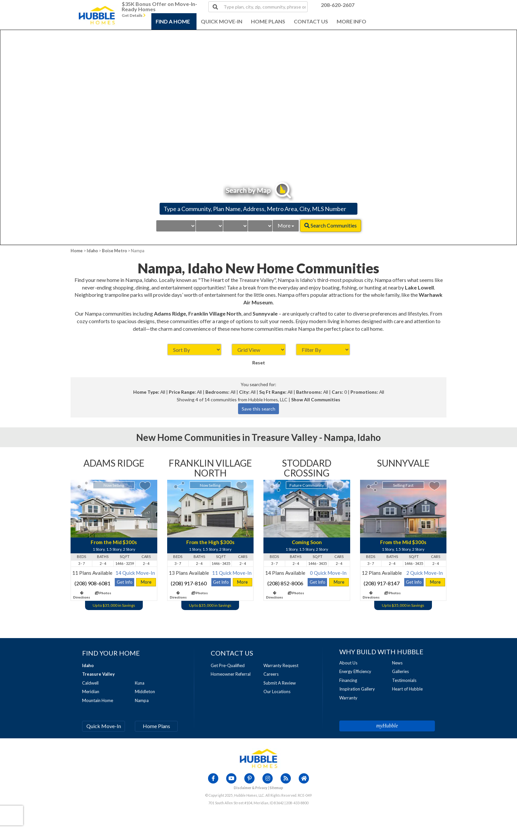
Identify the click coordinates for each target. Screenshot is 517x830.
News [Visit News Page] (397, 662)
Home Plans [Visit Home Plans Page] (156, 726)
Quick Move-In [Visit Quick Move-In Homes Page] (103, 726)
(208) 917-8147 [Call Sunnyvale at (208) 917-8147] (382, 583)
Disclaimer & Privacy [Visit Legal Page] (250, 788)
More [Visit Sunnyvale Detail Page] (435, 582)
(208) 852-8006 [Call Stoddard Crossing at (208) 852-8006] (285, 583)
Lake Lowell (419, 287)
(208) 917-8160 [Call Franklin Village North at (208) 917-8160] (189, 583)
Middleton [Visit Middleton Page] (145, 691)
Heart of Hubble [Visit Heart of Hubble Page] (407, 689)
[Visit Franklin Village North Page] (210, 469)
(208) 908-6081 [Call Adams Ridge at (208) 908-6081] (92, 583)
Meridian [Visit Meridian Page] (90, 691)
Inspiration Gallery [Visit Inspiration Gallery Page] (357, 689)
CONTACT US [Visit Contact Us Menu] (311, 21)
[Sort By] (194, 349)
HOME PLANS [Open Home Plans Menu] (268, 21)
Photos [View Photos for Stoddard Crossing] (296, 593)
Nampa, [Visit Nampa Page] (340, 437)
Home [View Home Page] (77, 250)
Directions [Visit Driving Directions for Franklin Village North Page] (178, 595)
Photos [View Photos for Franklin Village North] (200, 593)
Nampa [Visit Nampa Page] (142, 700)
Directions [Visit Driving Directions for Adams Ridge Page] (81, 595)
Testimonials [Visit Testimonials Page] (404, 680)
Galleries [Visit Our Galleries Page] (400, 671)
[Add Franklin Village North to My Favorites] (241, 485)
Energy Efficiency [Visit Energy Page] (355, 671)
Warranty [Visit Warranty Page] (348, 697)
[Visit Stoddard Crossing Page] (306, 469)
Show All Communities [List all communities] (315, 399)
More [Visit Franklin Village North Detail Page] (242, 582)
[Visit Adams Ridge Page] (114, 464)
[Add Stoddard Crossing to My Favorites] (337, 485)
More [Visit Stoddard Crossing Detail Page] (339, 582)
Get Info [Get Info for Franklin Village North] (221, 582)
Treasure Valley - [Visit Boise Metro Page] (288, 437)
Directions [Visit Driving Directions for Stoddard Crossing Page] (274, 595)
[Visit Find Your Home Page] (111, 653)
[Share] (82, 486)
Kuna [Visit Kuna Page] (139, 683)
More (286, 225)
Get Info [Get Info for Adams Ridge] (125, 582)
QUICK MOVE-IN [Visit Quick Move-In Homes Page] (221, 21)
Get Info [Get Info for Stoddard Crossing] (317, 582)
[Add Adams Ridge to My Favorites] (144, 485)
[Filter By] (323, 349)
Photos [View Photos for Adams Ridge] (103, 593)
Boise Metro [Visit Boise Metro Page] (114, 250)
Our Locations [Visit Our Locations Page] (276, 691)
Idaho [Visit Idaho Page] (92, 250)
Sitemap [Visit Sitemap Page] (276, 788)
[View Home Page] (258, 758)
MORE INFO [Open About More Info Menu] (351, 21)
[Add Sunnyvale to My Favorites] (434, 485)
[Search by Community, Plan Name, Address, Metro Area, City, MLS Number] (258, 209)
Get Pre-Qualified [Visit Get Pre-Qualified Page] (228, 665)
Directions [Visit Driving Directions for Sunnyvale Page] (371, 595)
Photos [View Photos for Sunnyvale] (392, 593)
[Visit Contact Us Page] (232, 653)
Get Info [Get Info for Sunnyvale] (414, 582)
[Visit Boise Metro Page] (98, 674)
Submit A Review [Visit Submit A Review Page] (279, 683)
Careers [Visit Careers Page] (271, 674)
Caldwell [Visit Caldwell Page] (90, 683)
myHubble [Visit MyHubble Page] (387, 725)
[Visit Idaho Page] (88, 665)
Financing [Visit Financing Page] (348, 680)
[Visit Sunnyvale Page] (403, 464)
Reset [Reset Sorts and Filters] (258, 362)
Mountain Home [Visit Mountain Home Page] (97, 700)
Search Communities (330, 225)
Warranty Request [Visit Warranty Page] (280, 665)
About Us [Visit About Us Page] (348, 662)
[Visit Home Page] (97, 8)
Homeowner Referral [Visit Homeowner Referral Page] (231, 674)
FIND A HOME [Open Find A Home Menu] (173, 21)
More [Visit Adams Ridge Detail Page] (146, 582)
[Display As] (258, 349)
